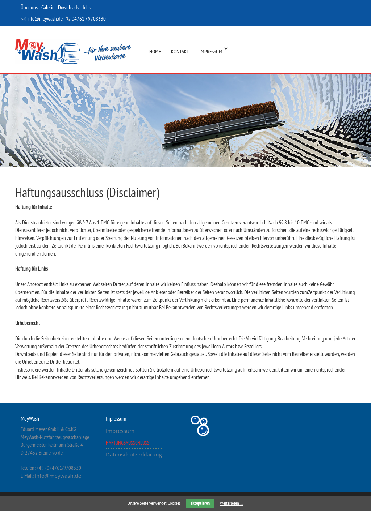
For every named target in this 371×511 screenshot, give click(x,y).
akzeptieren (200, 503)
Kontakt (180, 51)
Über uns (29, 7)
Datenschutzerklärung (134, 454)
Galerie (47, 7)
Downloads (68, 7)
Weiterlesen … (231, 503)
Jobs (87, 7)
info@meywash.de (42, 18)
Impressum (210, 51)
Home (155, 51)
